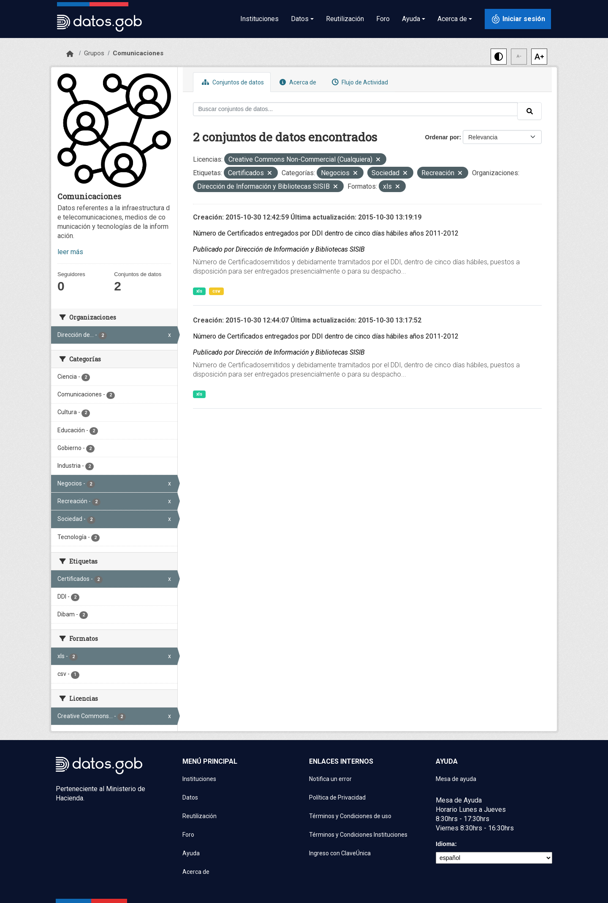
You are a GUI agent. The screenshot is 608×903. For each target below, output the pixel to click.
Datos (190, 797)
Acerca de (296, 82)
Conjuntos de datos (232, 82)
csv (216, 291)
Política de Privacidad (337, 797)
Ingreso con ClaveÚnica (340, 853)
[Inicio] (70, 54)
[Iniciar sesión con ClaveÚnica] (518, 19)
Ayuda (191, 853)
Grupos (94, 53)
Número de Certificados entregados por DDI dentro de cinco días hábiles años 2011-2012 (326, 233)
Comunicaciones (138, 53)
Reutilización (345, 19)
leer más (70, 252)
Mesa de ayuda (456, 779)
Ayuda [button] (411, 19)
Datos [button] (300, 19)
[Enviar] (529, 111)
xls (199, 291)
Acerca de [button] (452, 19)
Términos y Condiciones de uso (350, 816)
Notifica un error (330, 779)
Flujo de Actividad (359, 82)
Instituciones (259, 19)
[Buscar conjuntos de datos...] (355, 109)
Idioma (445, 844)
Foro (383, 19)
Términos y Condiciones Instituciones (358, 834)
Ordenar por (442, 137)
